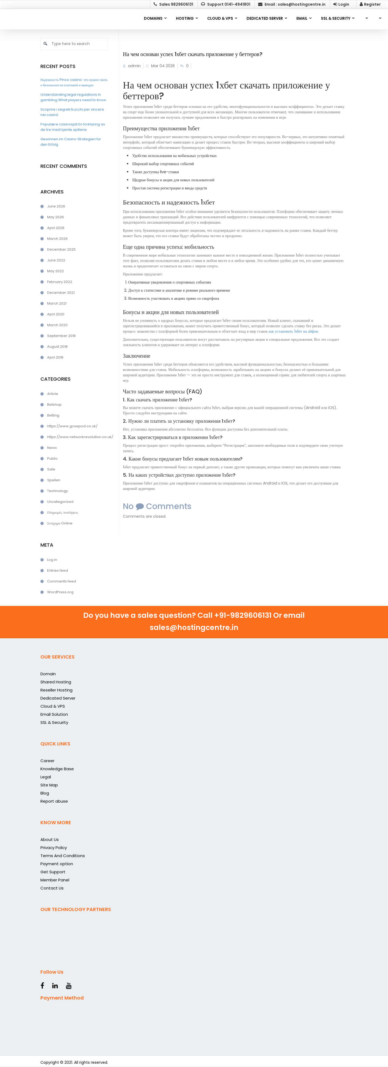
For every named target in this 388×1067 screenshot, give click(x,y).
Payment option (56, 864)
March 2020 (57, 325)
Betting (53, 415)
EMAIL (301, 18)
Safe (51, 469)
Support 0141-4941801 (225, 4)
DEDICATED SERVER (265, 18)
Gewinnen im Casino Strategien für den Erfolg (70, 142)
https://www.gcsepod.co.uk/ (72, 426)
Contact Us (52, 888)
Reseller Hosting (56, 690)
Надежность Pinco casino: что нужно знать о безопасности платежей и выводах (74, 82)
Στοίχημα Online (59, 523)
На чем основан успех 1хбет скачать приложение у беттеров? (192, 54)
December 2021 (61, 292)
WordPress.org (60, 592)
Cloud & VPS (52, 706)
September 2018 (61, 335)
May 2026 (55, 217)
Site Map (49, 785)
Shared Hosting (55, 682)
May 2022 (55, 271)
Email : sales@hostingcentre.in (291, 4)
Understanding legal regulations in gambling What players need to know (73, 97)
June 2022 (56, 260)
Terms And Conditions (62, 855)
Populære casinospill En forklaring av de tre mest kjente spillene (72, 127)
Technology (57, 490)
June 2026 (56, 206)
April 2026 (55, 227)
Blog (44, 793)
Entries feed (57, 570)
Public (52, 458)
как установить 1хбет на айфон (293, 331)
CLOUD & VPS (220, 18)
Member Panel (54, 880)
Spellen (53, 480)
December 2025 (61, 249)
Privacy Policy (53, 847)
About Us (49, 839)
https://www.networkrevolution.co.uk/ (77, 436)
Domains (153, 18)
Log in (52, 559)
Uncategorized (60, 501)
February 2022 (59, 281)
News (52, 447)
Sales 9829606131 (173, 4)
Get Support (52, 872)
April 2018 (55, 357)
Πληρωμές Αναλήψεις (62, 512)
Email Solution (54, 714)
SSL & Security (54, 722)
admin (132, 66)
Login (341, 4)
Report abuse (54, 801)
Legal (45, 777)
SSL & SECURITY (335, 18)
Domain (48, 674)
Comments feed (61, 581)
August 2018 (57, 346)
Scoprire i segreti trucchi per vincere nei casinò (72, 112)
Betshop (54, 404)
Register (370, 4)
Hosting (185, 18)
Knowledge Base (57, 769)
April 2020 (55, 314)
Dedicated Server (57, 698)
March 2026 (57, 238)
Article (52, 393)
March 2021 (57, 303)
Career (47, 760)
